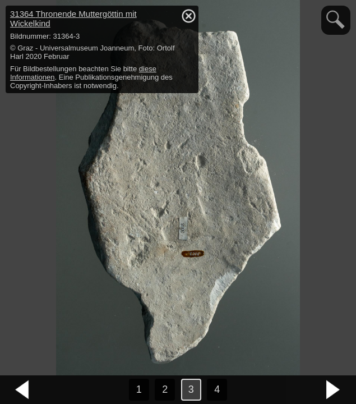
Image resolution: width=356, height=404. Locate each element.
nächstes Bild (333, 390)
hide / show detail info (188, 16)
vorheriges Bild (22, 390)
